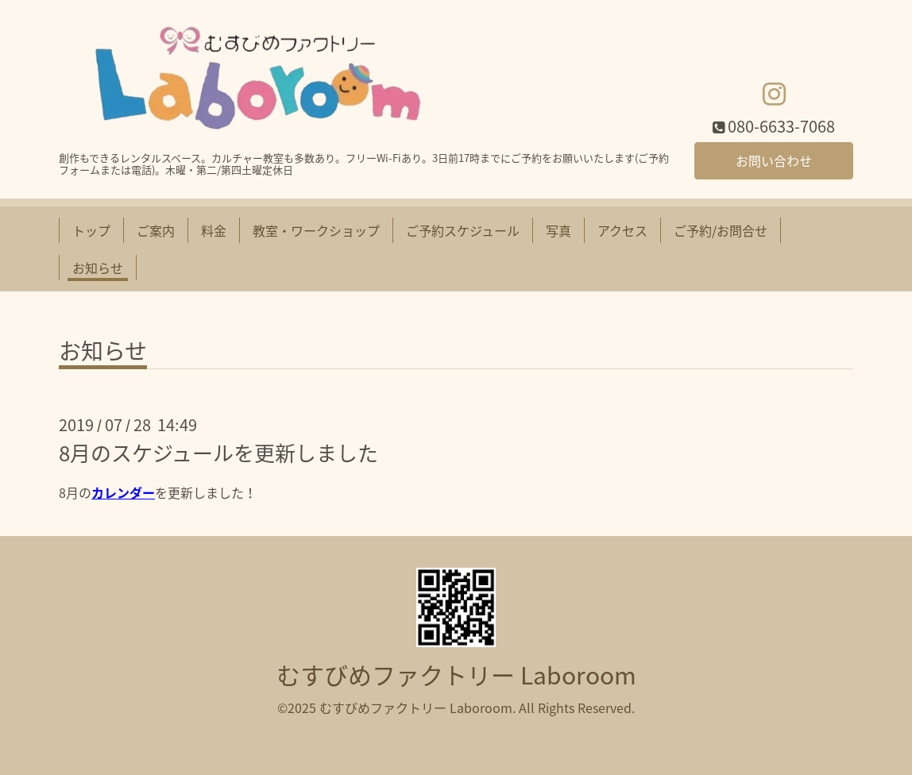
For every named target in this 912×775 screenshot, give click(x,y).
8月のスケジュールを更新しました (218, 453)
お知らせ (97, 267)
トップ (91, 230)
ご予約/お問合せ (720, 230)
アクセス (622, 230)
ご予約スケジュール (463, 230)
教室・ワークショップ (316, 230)
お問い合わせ (774, 160)
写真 (558, 230)
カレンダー (123, 492)
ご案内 (156, 230)
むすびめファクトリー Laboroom (456, 674)
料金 (213, 230)
